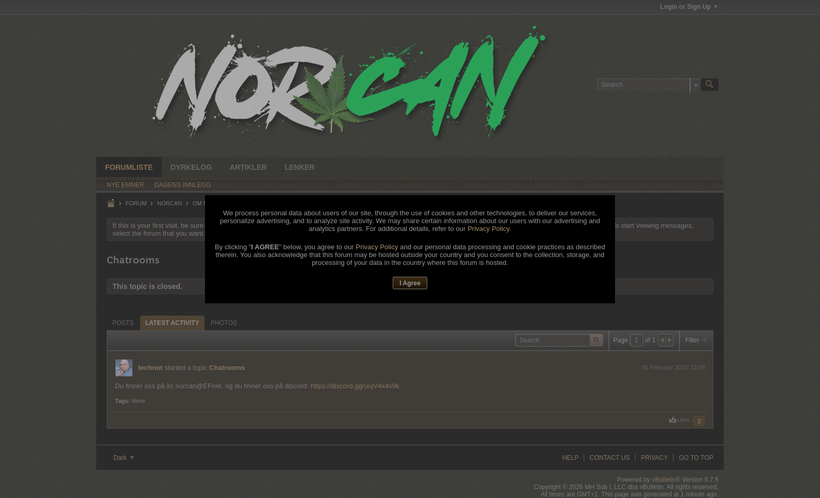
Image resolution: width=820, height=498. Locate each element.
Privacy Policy (488, 229)
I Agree (410, 283)
